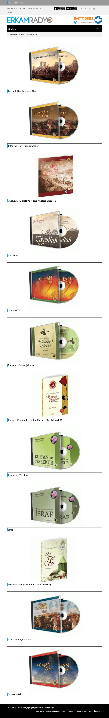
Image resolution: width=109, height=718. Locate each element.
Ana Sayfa (11, 8)
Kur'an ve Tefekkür (18, 474)
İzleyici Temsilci (68, 711)
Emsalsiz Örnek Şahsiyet (21, 365)
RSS (90, 711)
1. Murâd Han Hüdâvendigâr (23, 145)
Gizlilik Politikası (53, 711)
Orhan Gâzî (14, 310)
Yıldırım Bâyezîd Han (20, 639)
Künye (18, 8)
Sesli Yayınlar (32, 35)
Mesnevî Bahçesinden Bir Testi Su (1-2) (29, 584)
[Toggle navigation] (12, 29)
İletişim (10, 12)
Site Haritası (81, 711)
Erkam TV (37, 8)
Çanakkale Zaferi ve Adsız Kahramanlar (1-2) (32, 200)
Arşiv (22, 35)
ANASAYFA (14, 35)
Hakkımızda (27, 8)
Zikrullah (13, 255)
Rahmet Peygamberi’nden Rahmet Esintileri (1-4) (35, 420)
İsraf (10, 529)
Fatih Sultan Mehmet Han (22, 91)
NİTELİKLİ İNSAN (17, 2)
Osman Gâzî (14, 694)
